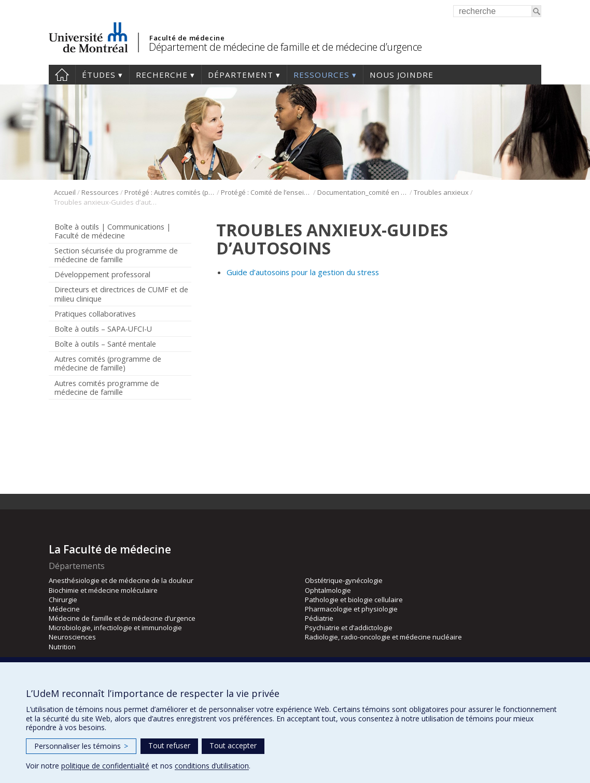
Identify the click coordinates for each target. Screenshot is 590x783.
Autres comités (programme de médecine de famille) (107, 363)
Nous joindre (401, 74)
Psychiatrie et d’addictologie (348, 627)
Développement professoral (102, 274)
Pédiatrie (319, 618)
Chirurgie (63, 599)
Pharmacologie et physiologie (351, 609)
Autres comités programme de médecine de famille (106, 387)
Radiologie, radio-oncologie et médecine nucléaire (383, 637)
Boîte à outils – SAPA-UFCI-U (103, 329)
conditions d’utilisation (212, 766)
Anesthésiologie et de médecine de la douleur (121, 580)
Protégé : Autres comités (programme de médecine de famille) (169, 192)
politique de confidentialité (105, 766)
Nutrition (62, 646)
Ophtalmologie (328, 590)
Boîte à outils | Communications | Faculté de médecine (112, 231)
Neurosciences (72, 637)
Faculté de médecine (186, 37)
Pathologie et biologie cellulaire (354, 599)
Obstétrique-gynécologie (344, 580)
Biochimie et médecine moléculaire (103, 590)
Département (240, 74)
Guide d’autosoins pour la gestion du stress (303, 272)
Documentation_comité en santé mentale (362, 192)
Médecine (64, 609)
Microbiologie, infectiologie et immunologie (115, 627)
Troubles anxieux (441, 192)
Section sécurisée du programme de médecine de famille (116, 255)
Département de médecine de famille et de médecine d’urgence (285, 47)
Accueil (62, 74)
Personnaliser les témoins (81, 746)
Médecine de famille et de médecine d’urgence (122, 618)
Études (99, 74)
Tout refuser (169, 745)
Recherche (162, 74)
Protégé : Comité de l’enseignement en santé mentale (266, 192)
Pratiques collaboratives (95, 314)
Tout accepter (233, 745)
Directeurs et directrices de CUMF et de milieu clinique (121, 293)
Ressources (321, 74)
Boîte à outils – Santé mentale (105, 344)
